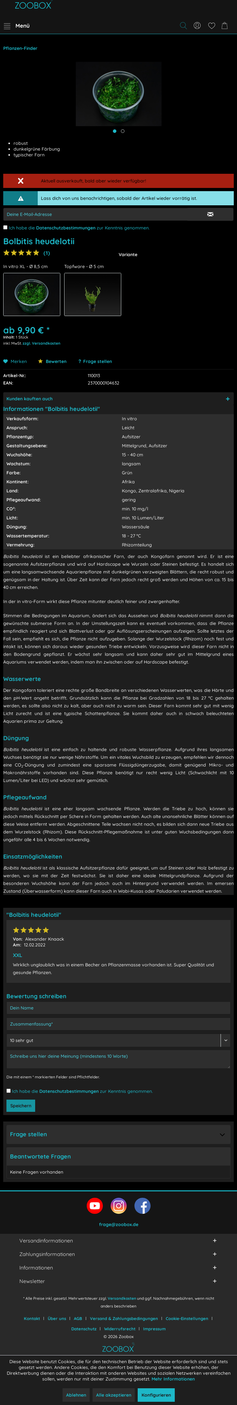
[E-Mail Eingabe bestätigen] (210, 214)
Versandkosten (122, 1298)
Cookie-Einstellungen (187, 1318)
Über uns (57, 1318)
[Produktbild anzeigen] (122, 131)
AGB (78, 1318)
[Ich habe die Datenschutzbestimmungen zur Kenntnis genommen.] (5, 227)
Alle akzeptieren (113, 1395)
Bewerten (52, 361)
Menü (17, 25)
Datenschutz (83, 1328)
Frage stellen (97, 361)
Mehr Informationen (173, 1379)
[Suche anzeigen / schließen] (183, 25)
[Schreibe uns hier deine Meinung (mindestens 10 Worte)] (118, 1059)
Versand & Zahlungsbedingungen (124, 1318)
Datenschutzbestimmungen (65, 228)
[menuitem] (16, 25)
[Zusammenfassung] (118, 1024)
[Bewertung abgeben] (118, 1040)
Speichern (20, 1106)
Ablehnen (76, 1395)
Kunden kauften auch (29, 399)
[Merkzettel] (211, 25)
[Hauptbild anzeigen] (114, 131)
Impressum (154, 1328)
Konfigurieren (156, 1395)
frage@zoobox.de (118, 1224)
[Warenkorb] (225, 25)
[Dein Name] (118, 1007)
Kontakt (32, 1318)
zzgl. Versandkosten (41, 343)
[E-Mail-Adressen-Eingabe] (95, 214)
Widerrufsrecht (119, 1328)
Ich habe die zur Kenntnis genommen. (79, 228)
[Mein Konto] (197, 25)
